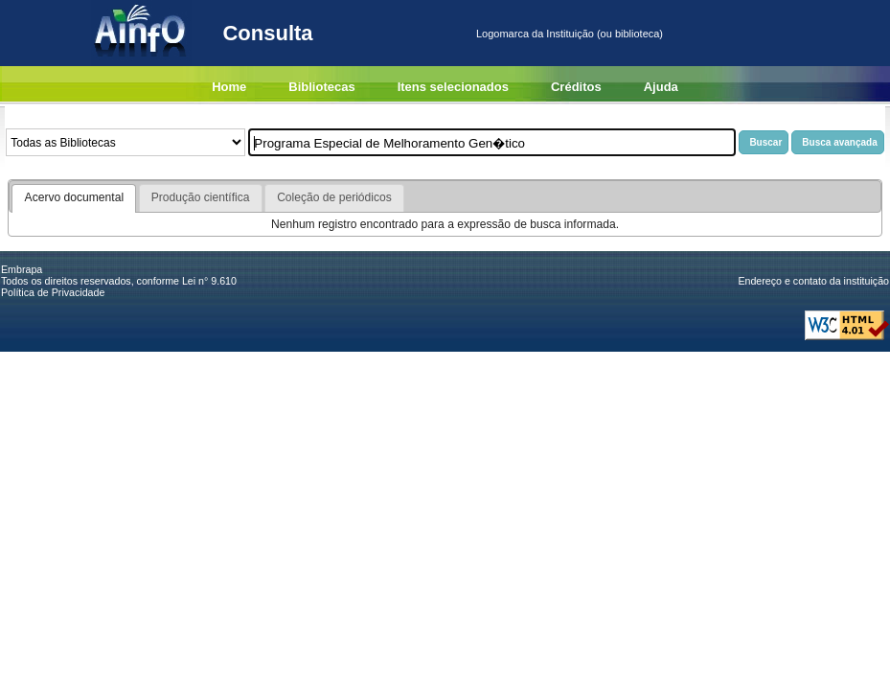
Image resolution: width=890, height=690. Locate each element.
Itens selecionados (453, 87)
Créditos (576, 87)
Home (229, 87)
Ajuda (661, 87)
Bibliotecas (321, 87)
